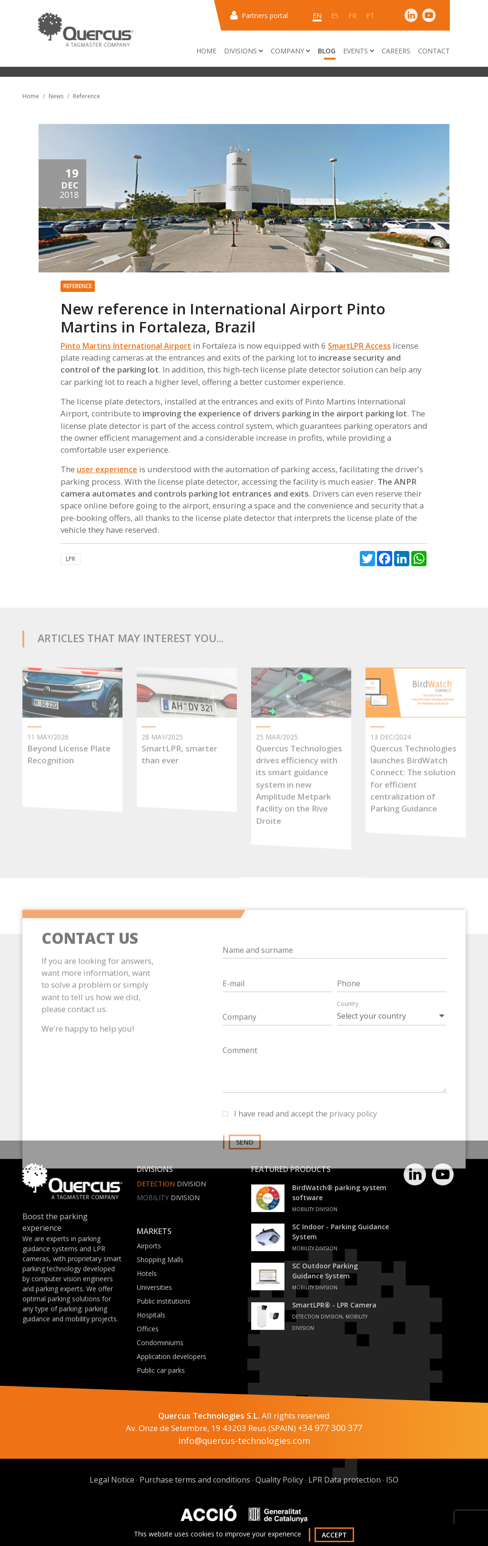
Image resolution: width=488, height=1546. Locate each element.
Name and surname (258, 979)
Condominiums (160, 1342)
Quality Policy (279, 1479)
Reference (86, 96)
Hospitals (151, 1314)
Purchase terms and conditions (195, 1479)
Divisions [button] (243, 50)
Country (347, 1032)
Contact (434, 50)
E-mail (233, 1012)
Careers (396, 50)
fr (352, 15)
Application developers (171, 1356)
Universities (154, 1287)
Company (239, 1045)
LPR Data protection (344, 1479)
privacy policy (353, 1142)
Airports (149, 1245)
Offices (148, 1328)
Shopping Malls (160, 1259)
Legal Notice (112, 1479)
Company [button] (290, 50)
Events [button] (358, 50)
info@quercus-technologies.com (244, 1440)
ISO (392, 1479)
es (335, 15)
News (56, 96)
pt (370, 15)
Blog (327, 50)
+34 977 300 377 (330, 1427)
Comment (240, 1079)
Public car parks (161, 1370)
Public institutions (164, 1301)
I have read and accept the (305, 1142)
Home (206, 50)
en (317, 15)
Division (168, 1197)
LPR (70, 559)
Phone (348, 1012)
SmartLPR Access (359, 346)
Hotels (147, 1273)
